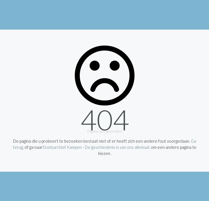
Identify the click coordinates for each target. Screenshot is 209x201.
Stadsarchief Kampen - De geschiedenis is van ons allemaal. (96, 147)
